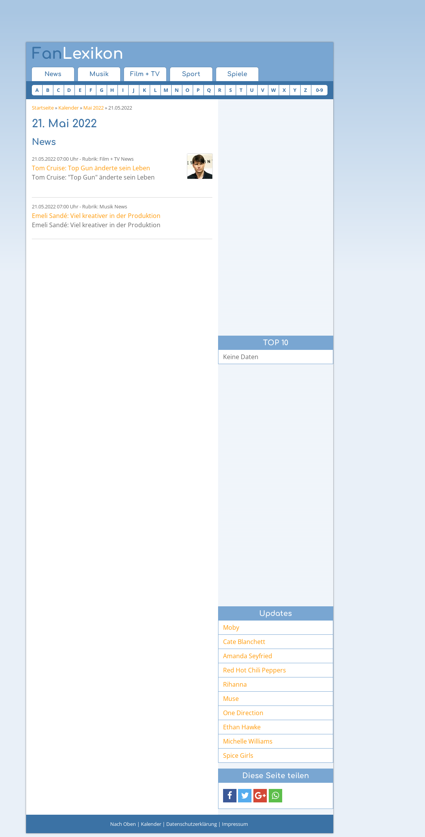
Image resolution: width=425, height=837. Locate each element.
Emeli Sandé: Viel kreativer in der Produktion (96, 215)
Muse (231, 698)
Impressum (235, 823)
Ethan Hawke (242, 727)
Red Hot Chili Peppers (254, 670)
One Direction (243, 713)
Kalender (68, 107)
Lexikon (77, 53)
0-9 (319, 90)
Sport (191, 74)
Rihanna (235, 684)
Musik (99, 74)
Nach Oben (123, 823)
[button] (229, 795)
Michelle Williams (248, 741)
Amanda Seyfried (247, 656)
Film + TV (145, 74)
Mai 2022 (93, 107)
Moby (231, 627)
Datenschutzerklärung (191, 823)
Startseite (43, 107)
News (53, 74)
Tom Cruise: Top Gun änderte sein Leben (91, 168)
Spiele (237, 74)
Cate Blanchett (244, 641)
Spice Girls (238, 755)
